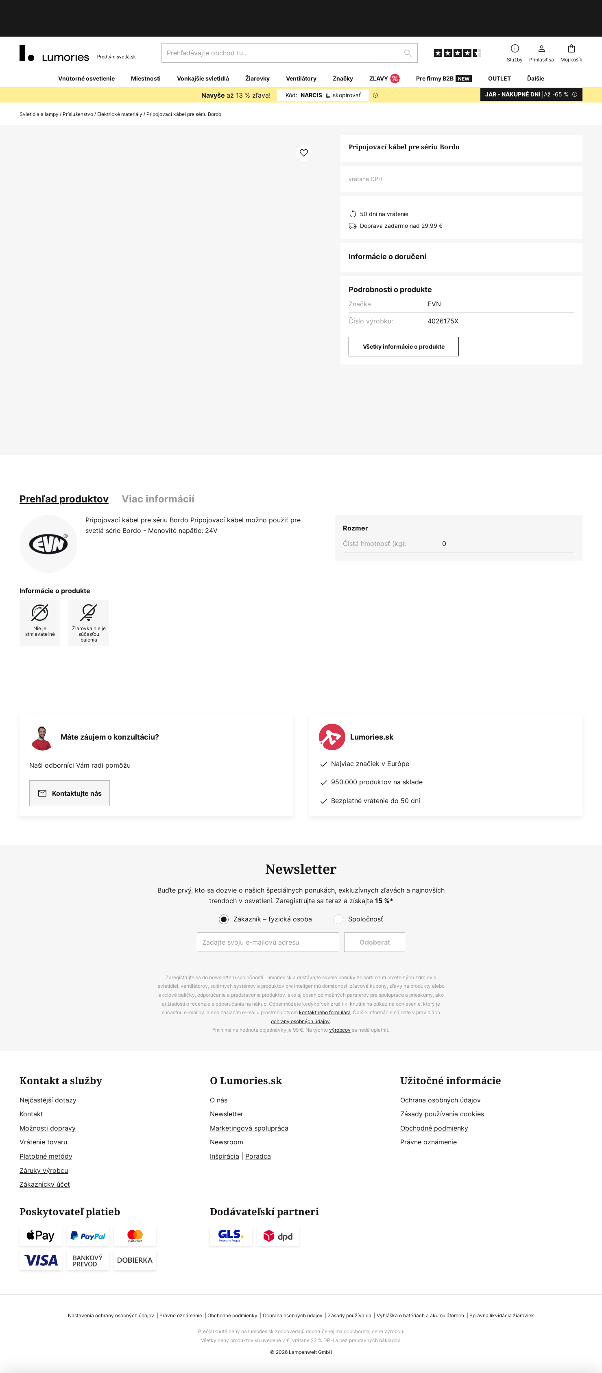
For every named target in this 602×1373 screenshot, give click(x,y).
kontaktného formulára (325, 1012)
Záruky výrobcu (44, 1170)
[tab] (64, 472)
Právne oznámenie (428, 1141)
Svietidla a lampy (39, 87)
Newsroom (226, 1141)
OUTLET (499, 51)
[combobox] (289, 26)
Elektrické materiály (119, 87)
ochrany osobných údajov (300, 1021)
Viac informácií (158, 472)
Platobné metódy (46, 1156)
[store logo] (78, 26)
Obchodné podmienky (434, 1128)
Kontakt (31, 1113)
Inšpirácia (224, 1156)
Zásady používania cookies (442, 1113)
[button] (304, 126)
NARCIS (323, 68)
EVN (434, 277)
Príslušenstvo (78, 87)
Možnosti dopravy (48, 1128)
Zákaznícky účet (45, 1184)
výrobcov (340, 1029)
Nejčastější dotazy (48, 1100)
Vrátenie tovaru (43, 1141)
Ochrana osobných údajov (440, 1100)
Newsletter (226, 1113)
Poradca (258, 1156)
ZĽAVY (384, 52)
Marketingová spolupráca (249, 1128)
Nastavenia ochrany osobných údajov (111, 1315)
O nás (218, 1100)
